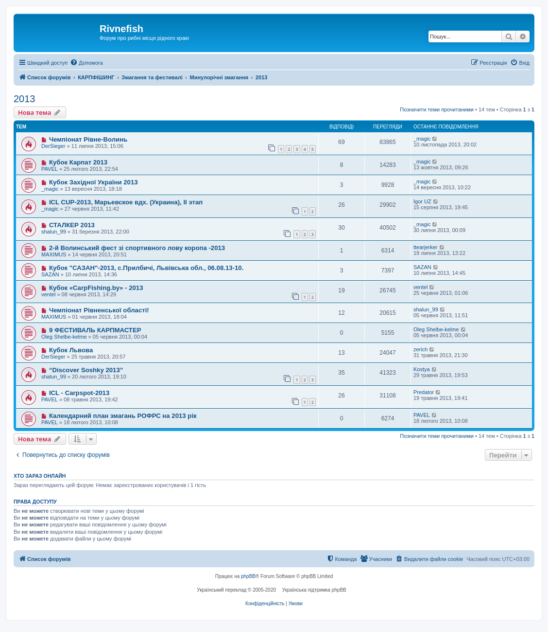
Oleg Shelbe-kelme (64, 337)
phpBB (248, 576)
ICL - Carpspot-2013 (79, 393)
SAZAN (50, 274)
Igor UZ (422, 201)
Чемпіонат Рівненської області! (99, 310)
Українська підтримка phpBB (314, 590)
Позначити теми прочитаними (437, 109)
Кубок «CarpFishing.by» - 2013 (96, 287)
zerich (420, 349)
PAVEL (49, 169)
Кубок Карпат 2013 (78, 162)
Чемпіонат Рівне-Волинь (88, 139)
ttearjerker (425, 247)
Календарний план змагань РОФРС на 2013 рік (123, 415)
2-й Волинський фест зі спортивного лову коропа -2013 (137, 248)
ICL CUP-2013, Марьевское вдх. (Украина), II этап (126, 202)
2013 (24, 98)
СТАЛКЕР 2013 (72, 225)
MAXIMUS (53, 254)
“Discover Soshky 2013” (86, 370)
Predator (423, 392)
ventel (48, 294)
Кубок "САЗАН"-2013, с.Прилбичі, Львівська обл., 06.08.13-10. (146, 267)
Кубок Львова (71, 350)
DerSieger (53, 146)
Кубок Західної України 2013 (93, 182)
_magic (421, 139)
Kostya (421, 369)
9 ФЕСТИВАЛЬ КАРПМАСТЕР (95, 330)
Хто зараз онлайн (40, 476)
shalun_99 (53, 232)
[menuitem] (86, 63)
